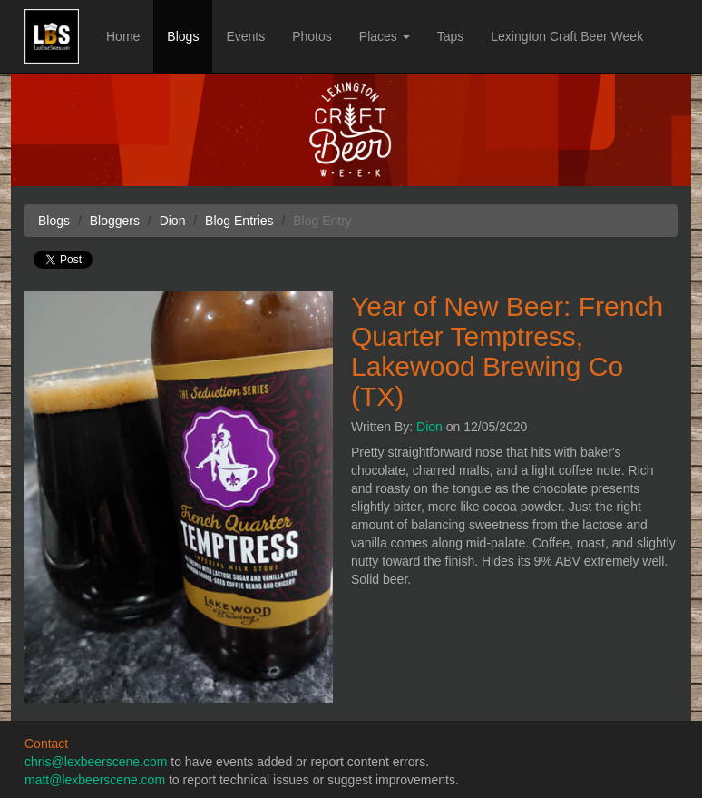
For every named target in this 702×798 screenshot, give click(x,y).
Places (384, 36)
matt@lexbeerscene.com (94, 780)
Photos (312, 36)
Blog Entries (239, 220)
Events (245, 36)
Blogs (183, 36)
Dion (429, 426)
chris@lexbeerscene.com (95, 761)
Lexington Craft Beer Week (567, 36)
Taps (450, 36)
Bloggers (115, 220)
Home (123, 36)
